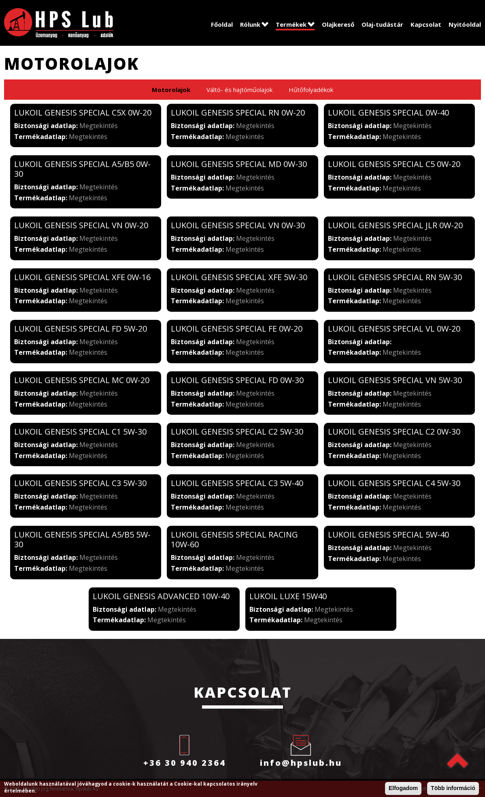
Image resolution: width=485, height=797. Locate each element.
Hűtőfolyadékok (311, 90)
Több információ (453, 788)
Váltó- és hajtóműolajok (239, 90)
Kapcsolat (426, 24)
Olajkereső (338, 24)
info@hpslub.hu (301, 762)
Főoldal (222, 24)
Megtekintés (98, 125)
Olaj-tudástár (382, 24)
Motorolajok (171, 90)
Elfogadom (403, 788)
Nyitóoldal (465, 24)
